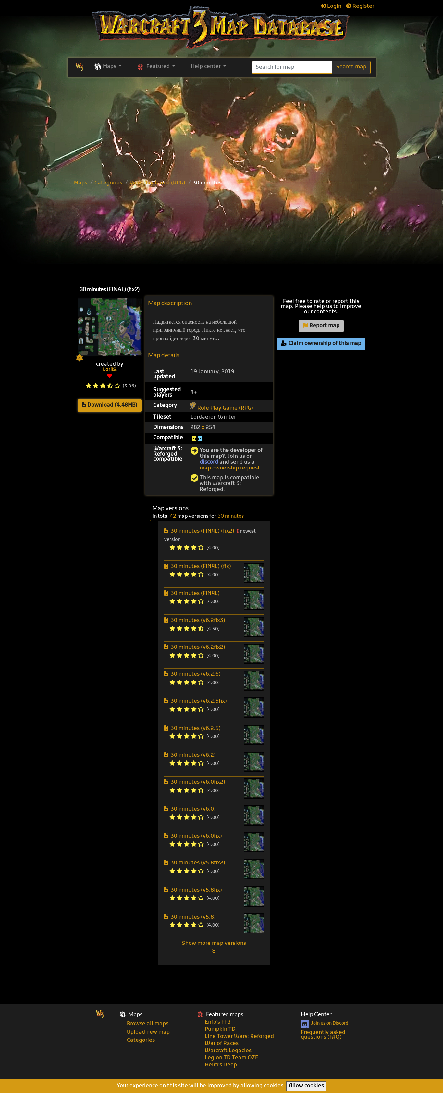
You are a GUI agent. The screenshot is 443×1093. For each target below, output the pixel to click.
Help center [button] (206, 67)
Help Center (316, 1014)
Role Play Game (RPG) (157, 183)
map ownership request (230, 468)
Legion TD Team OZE (231, 1058)
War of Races (222, 1043)
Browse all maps (147, 1024)
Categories (108, 183)
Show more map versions (214, 947)
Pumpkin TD (220, 1029)
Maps (80, 183)
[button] (107, 67)
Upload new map (148, 1032)
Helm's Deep (221, 1065)
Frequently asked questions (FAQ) (323, 1034)
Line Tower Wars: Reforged (239, 1036)
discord (209, 462)
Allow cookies (306, 1086)
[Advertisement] (221, 234)
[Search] (292, 67)
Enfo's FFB (217, 1022)
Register (360, 6)
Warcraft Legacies (228, 1051)
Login (331, 6)
